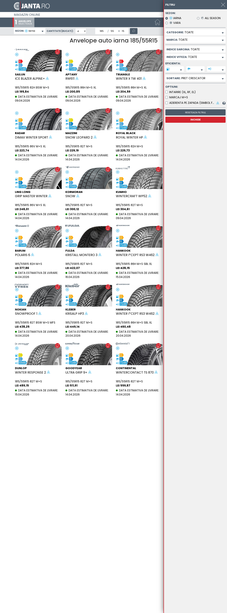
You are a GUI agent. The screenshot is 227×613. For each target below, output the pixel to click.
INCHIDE (195, 119)
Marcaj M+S (178, 97)
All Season (211, 18)
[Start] (157, 22)
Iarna (175, 18)
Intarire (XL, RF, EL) (182, 92)
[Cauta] (133, 31)
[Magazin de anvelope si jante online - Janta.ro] (113, 6)
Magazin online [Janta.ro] (27, 14)
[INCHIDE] (223, 4)
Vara (175, 23)
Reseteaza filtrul (195, 112)
